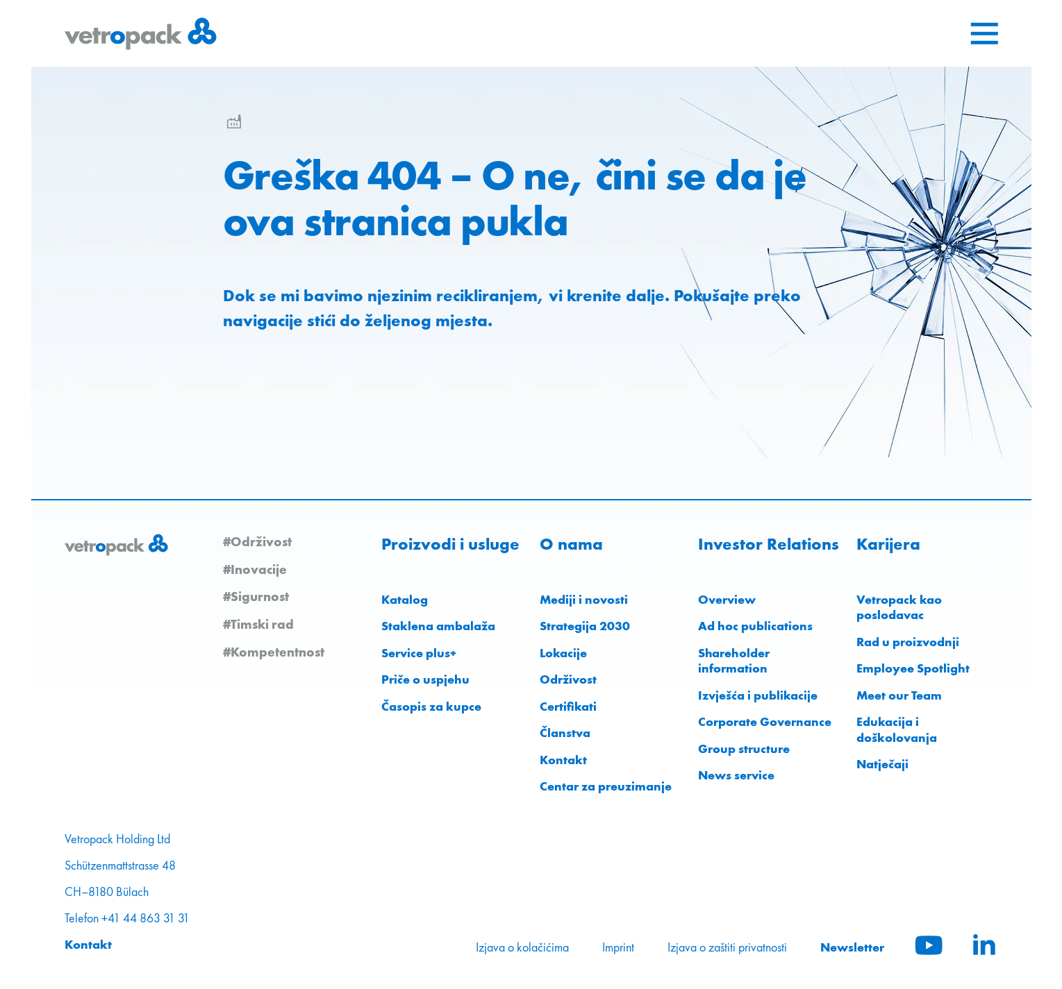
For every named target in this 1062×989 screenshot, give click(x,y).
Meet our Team (899, 695)
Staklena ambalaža (438, 626)
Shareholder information (734, 661)
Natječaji (882, 764)
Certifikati (568, 706)
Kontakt (563, 760)
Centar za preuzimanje (606, 786)
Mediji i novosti (584, 599)
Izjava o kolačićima (522, 947)
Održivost (568, 679)
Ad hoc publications (755, 626)
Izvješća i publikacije (758, 695)
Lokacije (563, 653)
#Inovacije (255, 569)
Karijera (888, 544)
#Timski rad (258, 624)
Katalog (404, 599)
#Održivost (257, 541)
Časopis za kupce (431, 706)
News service (736, 775)
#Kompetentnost (273, 651)
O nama (571, 544)
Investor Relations (768, 544)
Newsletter (852, 947)
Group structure (744, 748)
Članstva (565, 733)
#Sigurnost (256, 596)
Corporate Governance (764, 721)
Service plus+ (418, 653)
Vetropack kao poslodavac (899, 607)
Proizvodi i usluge (450, 544)
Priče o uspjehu (425, 679)
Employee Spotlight (913, 668)
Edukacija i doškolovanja (896, 729)
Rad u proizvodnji (907, 642)
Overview (727, 599)
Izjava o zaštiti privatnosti (727, 947)
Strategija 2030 (585, 626)
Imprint (618, 947)
